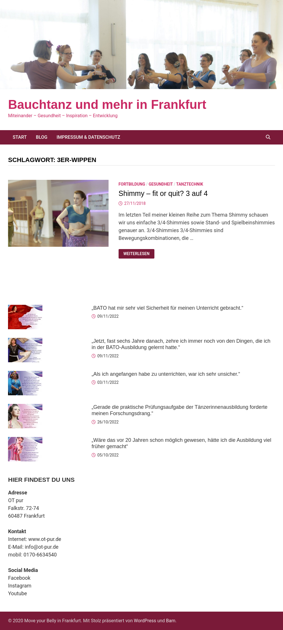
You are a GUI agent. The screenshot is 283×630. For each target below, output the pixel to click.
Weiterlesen (136, 254)
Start (20, 137)
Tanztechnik (189, 184)
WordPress (145, 620)
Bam (171, 620)
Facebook (19, 578)
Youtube (17, 593)
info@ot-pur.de (42, 547)
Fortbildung (132, 184)
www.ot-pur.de (44, 539)
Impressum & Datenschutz (88, 137)
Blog (41, 137)
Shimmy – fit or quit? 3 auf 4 (163, 193)
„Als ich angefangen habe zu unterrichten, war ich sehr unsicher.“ (166, 374)
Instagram (19, 586)
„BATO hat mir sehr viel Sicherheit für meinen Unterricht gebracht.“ (167, 308)
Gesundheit (161, 184)
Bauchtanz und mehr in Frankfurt (107, 104)
